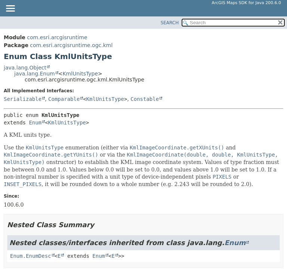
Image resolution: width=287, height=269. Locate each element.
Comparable (64, 99)
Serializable (22, 99)
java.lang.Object (25, 68)
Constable (144, 99)
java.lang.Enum (34, 74)
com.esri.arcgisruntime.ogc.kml (71, 45)
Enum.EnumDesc (30, 256)
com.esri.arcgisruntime (57, 37)
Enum (35, 123)
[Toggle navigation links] (10, 9)
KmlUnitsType (80, 74)
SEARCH (170, 22)
